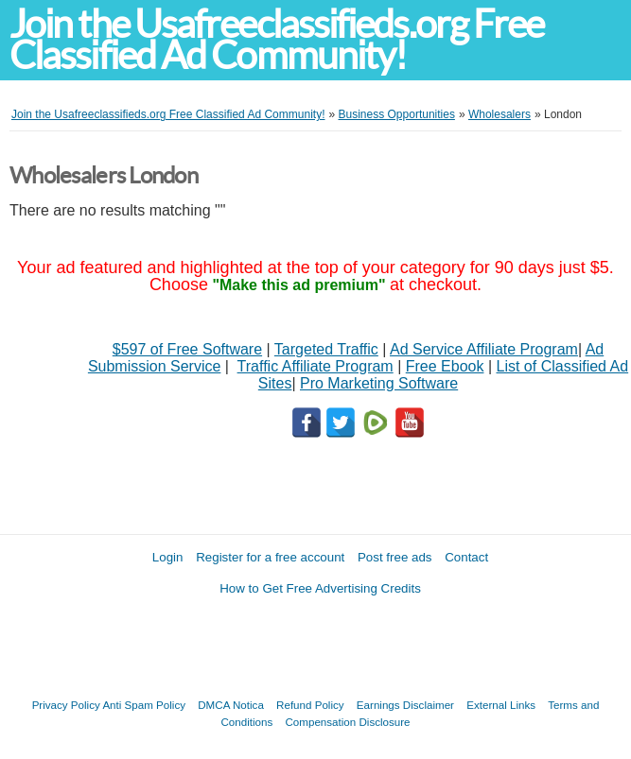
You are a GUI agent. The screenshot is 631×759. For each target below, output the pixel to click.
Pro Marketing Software (379, 383)
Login (168, 557)
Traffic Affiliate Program (315, 366)
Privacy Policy (66, 705)
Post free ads (395, 557)
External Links (500, 705)
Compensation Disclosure (347, 722)
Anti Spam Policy (143, 705)
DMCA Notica (231, 705)
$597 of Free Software (187, 349)
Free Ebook (445, 366)
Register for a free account (270, 557)
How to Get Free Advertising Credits (320, 588)
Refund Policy (310, 705)
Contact (466, 557)
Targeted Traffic (326, 349)
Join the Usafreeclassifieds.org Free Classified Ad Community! (276, 40)
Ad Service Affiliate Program (484, 349)
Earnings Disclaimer (405, 705)
